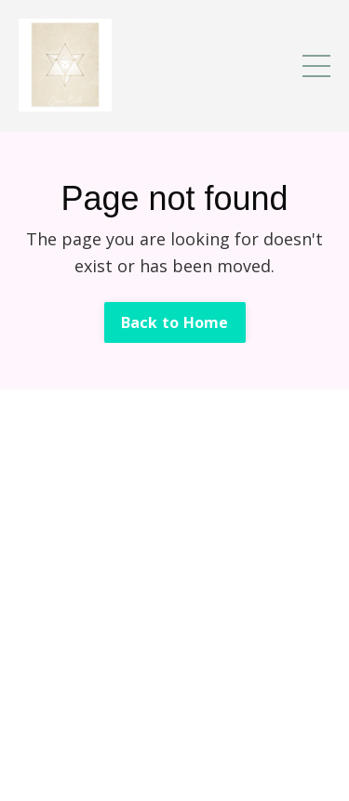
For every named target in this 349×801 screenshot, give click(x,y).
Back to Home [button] (175, 322)
